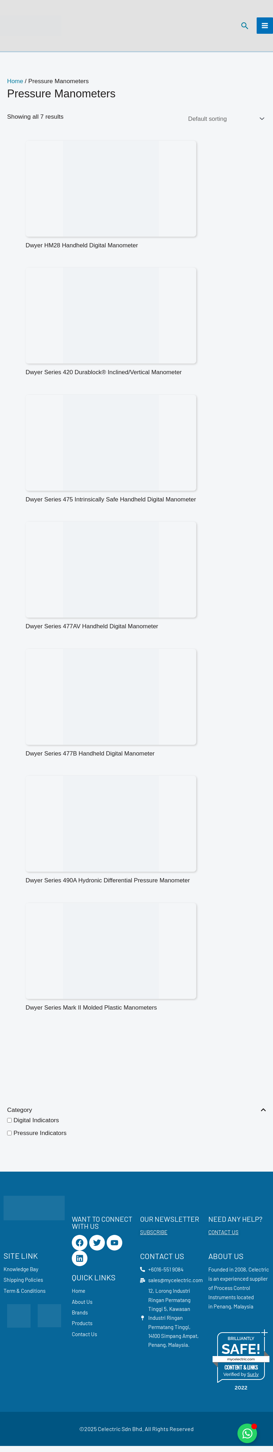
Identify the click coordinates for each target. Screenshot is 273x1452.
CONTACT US (223, 1238)
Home (15, 84)
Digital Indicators (36, 1126)
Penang (222, 1312)
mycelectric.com (241, 1365)
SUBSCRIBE (153, 1238)
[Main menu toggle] (265, 27)
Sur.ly (252, 1380)
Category (136, 1116)
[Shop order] (223, 122)
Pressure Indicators (40, 1138)
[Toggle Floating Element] (247, 1433)
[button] (244, 27)
